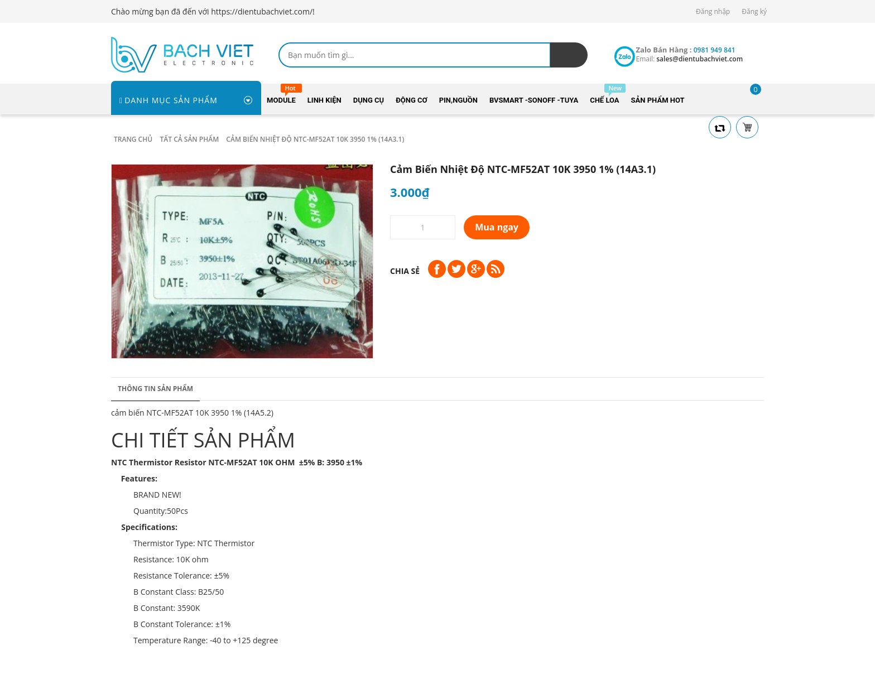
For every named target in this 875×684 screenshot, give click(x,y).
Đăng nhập (713, 11)
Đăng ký (754, 11)
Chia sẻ (405, 271)
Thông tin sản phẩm (155, 388)
